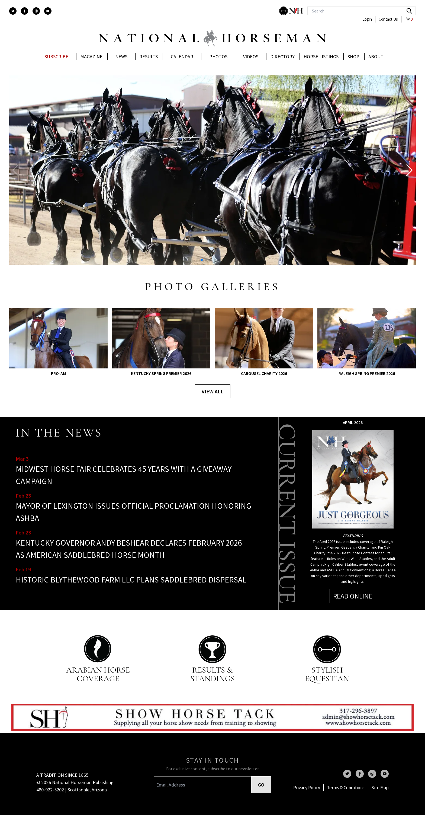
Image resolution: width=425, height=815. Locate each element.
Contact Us (388, 19)
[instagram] (36, 11)
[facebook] (24, 11)
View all (213, 391)
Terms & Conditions (346, 788)
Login (367, 19)
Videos (250, 56)
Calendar (182, 56)
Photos (218, 56)
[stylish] (284, 11)
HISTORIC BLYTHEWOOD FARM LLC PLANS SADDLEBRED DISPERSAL (131, 579)
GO (261, 785)
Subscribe (56, 56)
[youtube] (47, 11)
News (121, 56)
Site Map (380, 788)
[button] (409, 170)
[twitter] (13, 11)
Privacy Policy (306, 788)
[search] (409, 11)
